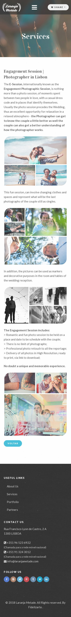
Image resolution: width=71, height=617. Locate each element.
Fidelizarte (35, 607)
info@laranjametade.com (22, 561)
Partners (12, 509)
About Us (12, 486)
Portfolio (13, 502)
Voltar (13, 443)
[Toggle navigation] (34, 7)
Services (12, 494)
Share (57, 7)
